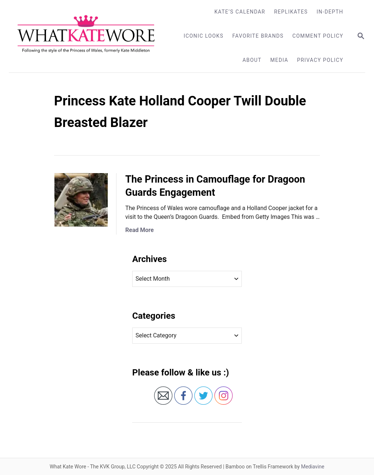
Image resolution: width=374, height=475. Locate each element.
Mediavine (312, 467)
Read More (139, 230)
